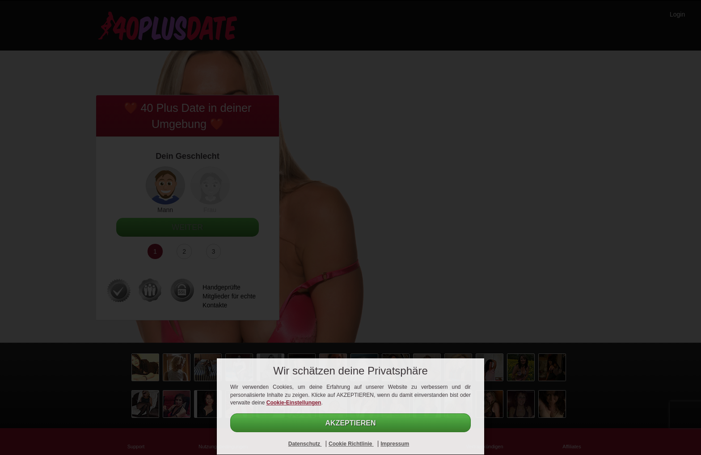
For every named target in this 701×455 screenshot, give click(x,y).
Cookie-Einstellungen (293, 403)
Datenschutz (305, 444)
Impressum (394, 444)
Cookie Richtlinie (351, 444)
